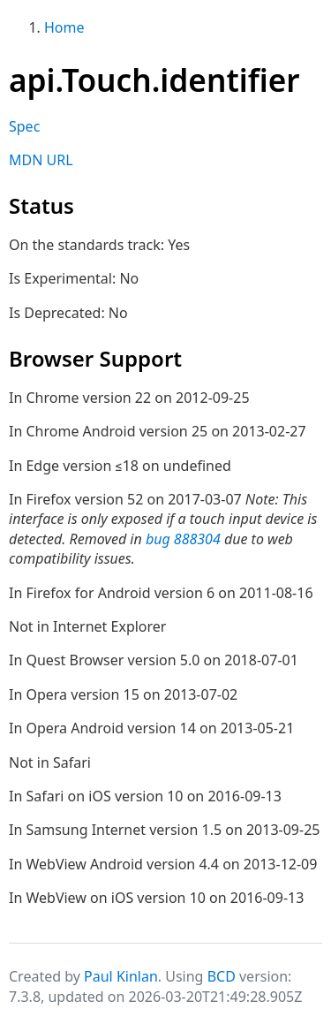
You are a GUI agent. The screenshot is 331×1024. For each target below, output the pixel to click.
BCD (221, 976)
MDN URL (41, 160)
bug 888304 (183, 539)
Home (64, 27)
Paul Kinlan (121, 976)
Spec (24, 126)
